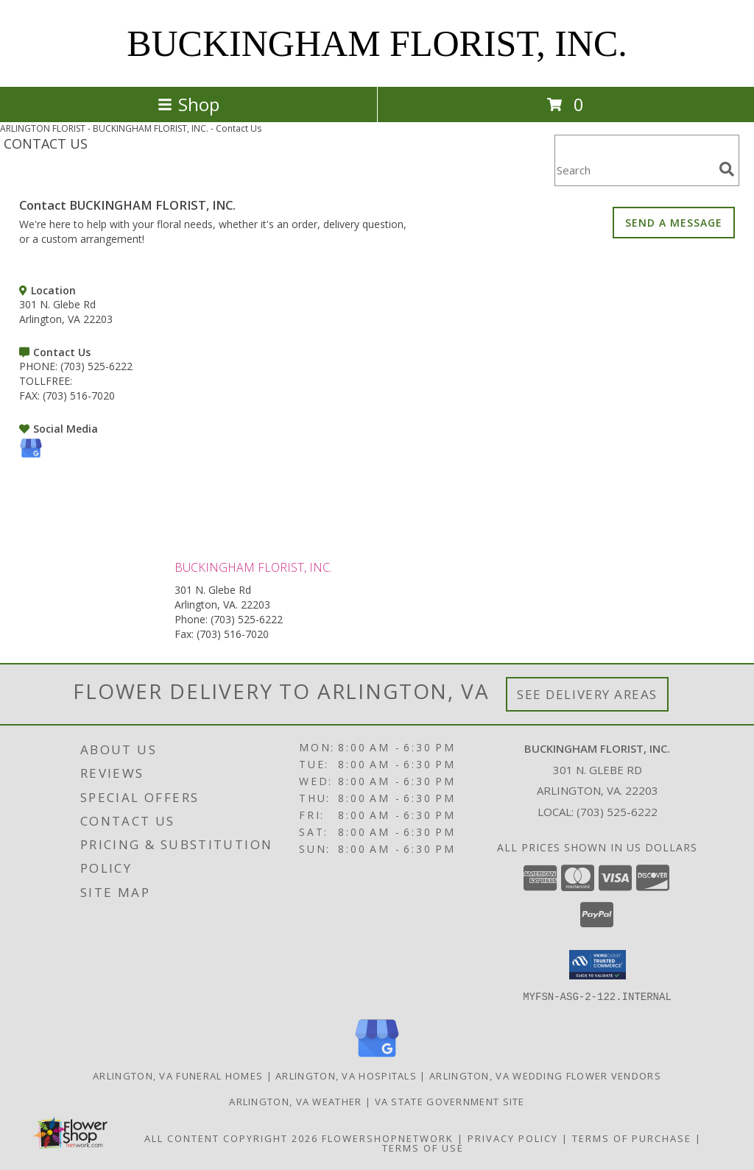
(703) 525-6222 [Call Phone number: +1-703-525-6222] (247, 619)
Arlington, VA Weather (295, 1100)
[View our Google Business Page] (31, 456)
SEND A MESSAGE (673, 223)
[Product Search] (634, 169)
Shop (188, 104)
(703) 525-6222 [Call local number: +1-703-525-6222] (617, 811)
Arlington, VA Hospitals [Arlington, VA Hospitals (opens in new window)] (346, 1075)
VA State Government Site (450, 1100)
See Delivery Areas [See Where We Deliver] (587, 694)
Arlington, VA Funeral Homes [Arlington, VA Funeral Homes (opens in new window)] (178, 1075)
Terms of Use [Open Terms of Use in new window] (423, 1147)
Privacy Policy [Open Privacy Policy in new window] (513, 1137)
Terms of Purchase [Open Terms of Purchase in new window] (631, 1137)
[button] (597, 964)
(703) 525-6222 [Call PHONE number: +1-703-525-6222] (96, 366)
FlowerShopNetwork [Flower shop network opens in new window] (388, 1137)
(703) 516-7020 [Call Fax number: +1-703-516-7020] (233, 634)
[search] (727, 169)
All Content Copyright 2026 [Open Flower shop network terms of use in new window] (231, 1137)
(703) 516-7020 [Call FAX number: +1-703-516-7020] (79, 396)
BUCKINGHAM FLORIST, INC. (377, 43)
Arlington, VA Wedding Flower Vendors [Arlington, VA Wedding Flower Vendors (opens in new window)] (545, 1075)
